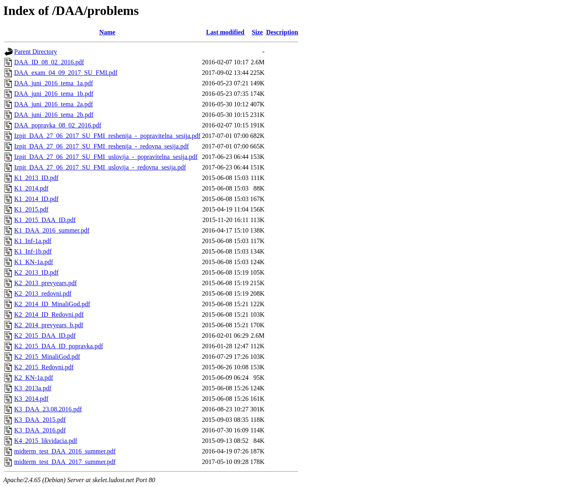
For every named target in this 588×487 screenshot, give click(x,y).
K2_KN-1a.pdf (33, 377)
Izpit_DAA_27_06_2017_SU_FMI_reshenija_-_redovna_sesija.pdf (101, 146)
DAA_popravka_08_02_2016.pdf (57, 125)
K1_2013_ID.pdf (36, 177)
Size (257, 32)
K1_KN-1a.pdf (33, 261)
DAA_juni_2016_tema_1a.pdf (53, 83)
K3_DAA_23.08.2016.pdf (48, 409)
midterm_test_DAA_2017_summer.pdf (65, 461)
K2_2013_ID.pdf (36, 272)
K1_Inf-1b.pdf (33, 251)
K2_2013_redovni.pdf (43, 293)
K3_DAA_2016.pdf (40, 430)
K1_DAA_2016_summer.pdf (51, 230)
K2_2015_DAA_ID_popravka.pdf (58, 346)
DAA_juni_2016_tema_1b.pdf (53, 93)
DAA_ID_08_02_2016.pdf (49, 62)
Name (107, 32)
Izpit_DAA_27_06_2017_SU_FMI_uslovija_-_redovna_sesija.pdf (100, 167)
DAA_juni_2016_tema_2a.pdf (53, 104)
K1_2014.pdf (31, 188)
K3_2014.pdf (31, 398)
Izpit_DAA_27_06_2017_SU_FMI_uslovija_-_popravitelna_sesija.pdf (106, 156)
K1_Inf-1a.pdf (32, 240)
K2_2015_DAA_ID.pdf (45, 335)
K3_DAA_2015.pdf (40, 419)
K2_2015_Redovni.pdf (44, 367)
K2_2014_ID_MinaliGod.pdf (52, 304)
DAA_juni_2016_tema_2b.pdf (53, 114)
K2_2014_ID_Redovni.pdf (49, 314)
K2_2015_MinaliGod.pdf (47, 356)
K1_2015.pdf (31, 209)
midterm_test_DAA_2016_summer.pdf (65, 451)
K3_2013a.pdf (32, 388)
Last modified (225, 32)
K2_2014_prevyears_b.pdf (48, 325)
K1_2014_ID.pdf (36, 198)
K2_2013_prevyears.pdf (45, 282)
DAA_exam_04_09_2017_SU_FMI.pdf (66, 72)
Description (282, 32)
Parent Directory (35, 51)
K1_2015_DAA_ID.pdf (45, 219)
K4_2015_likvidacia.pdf (45, 440)
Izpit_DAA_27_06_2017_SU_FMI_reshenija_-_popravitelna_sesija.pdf (107, 135)
